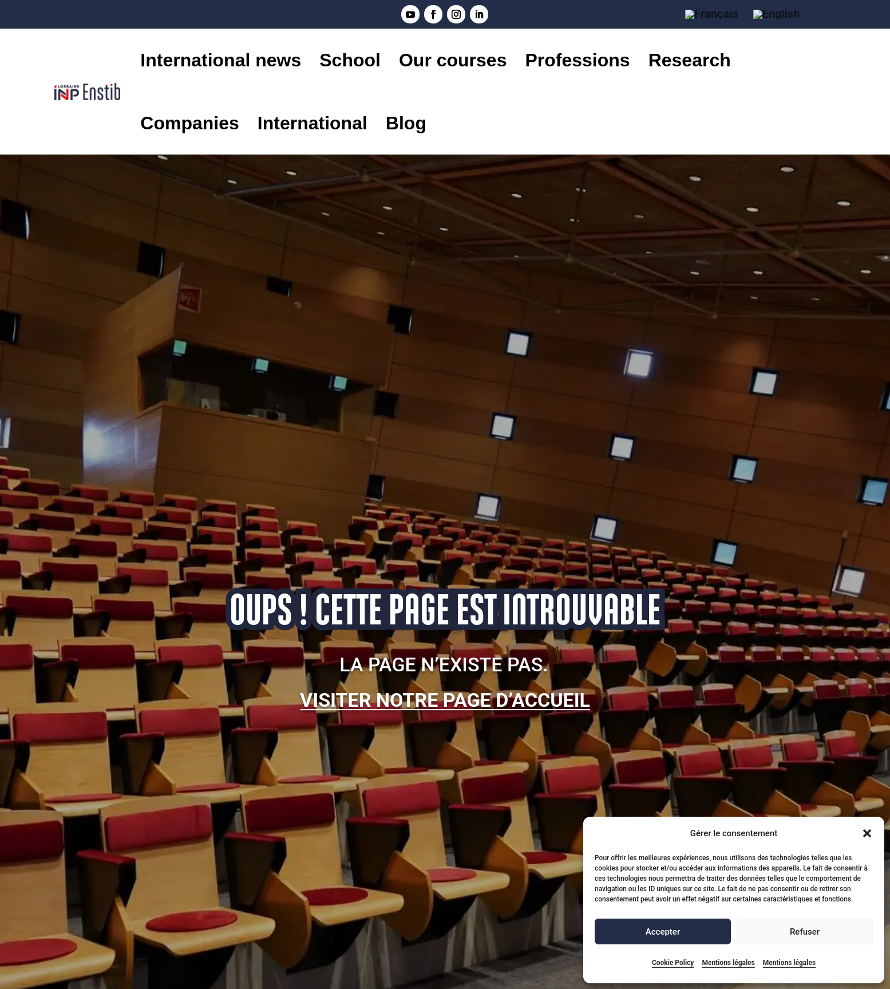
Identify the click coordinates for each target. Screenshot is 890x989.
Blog (406, 123)
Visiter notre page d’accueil (445, 700)
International (312, 123)
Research (689, 60)
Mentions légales (728, 963)
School (350, 60)
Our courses (453, 60)
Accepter (663, 932)
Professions (577, 60)
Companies (189, 123)
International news (220, 60)
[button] (867, 833)
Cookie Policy (673, 963)
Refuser (805, 932)
